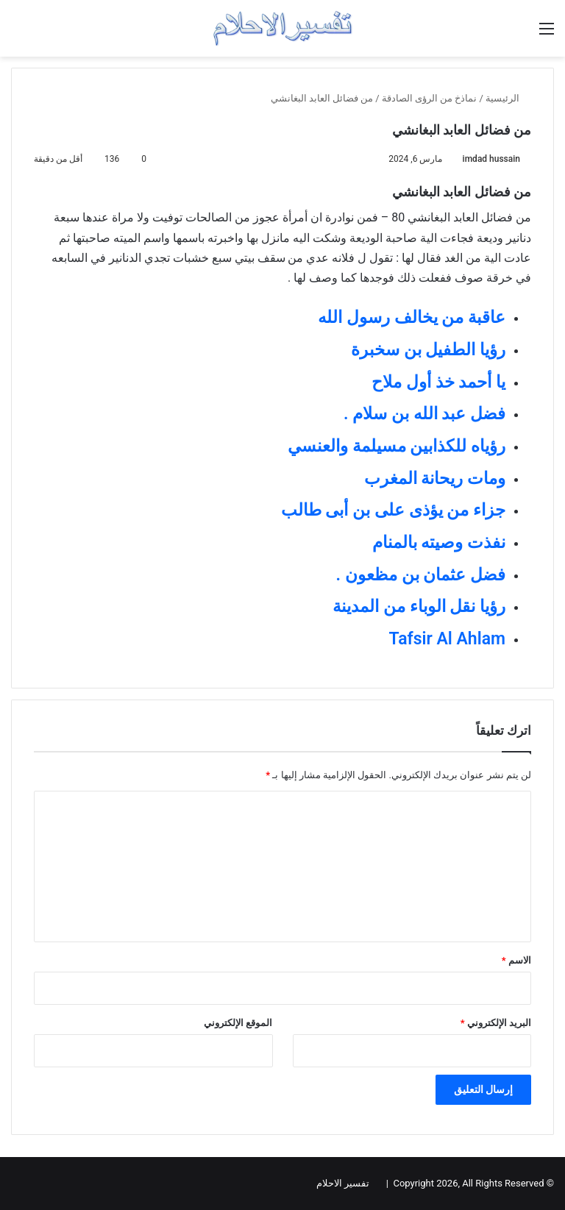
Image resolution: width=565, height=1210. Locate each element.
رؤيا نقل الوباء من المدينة (419, 606)
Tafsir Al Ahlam (447, 639)
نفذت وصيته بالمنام (438, 542)
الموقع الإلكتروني (238, 1022)
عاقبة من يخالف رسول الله (411, 317)
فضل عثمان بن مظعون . (420, 575)
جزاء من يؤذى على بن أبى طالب (393, 510)
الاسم (516, 960)
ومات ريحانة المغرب (434, 478)
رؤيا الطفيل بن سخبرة (428, 350)
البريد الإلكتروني (496, 1022)
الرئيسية (508, 98)
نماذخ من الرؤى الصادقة (429, 98)
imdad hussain (491, 159)
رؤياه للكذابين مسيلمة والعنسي (396, 446)
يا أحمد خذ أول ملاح (438, 382)
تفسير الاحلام (342, 1183)
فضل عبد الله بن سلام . (424, 414)
